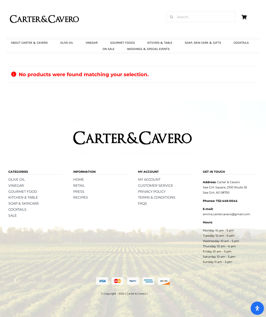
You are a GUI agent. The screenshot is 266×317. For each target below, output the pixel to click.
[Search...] (201, 17)
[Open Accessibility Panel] (257, 308)
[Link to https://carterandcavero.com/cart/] (244, 17)
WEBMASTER (156, 293)
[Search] (171, 17)
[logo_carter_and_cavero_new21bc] (44, 10)
